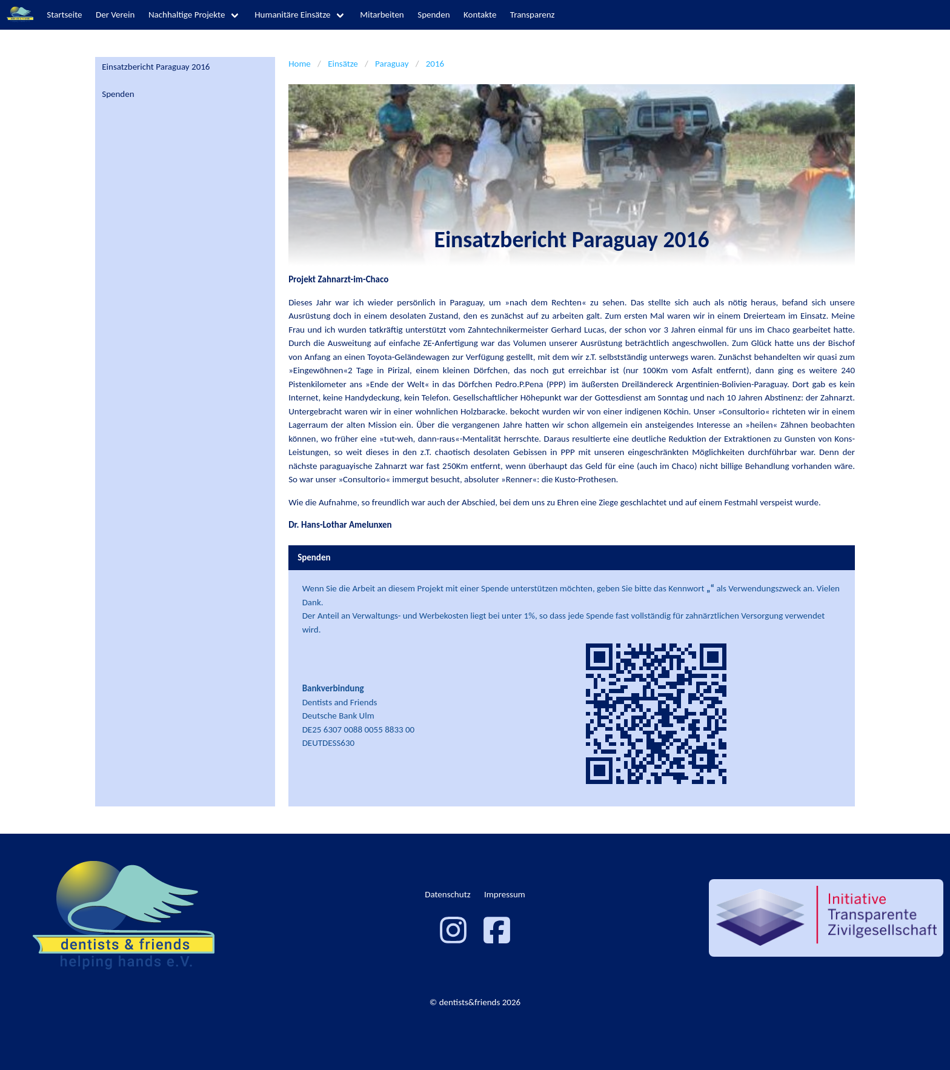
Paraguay (391, 63)
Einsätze (343, 63)
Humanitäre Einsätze (292, 14)
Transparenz (532, 14)
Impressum (504, 894)
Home (299, 63)
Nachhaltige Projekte (186, 14)
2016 (435, 63)
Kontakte (479, 14)
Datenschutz (447, 894)
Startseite (64, 14)
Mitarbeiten (382, 14)
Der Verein (115, 14)
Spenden (433, 14)
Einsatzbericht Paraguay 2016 (156, 66)
